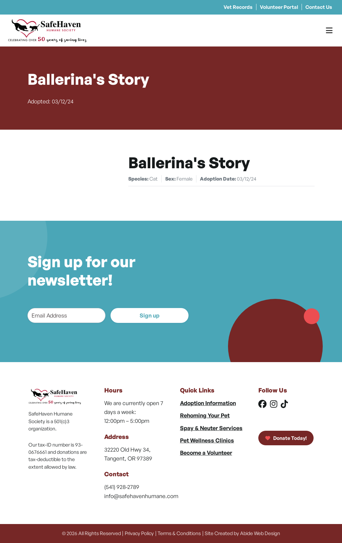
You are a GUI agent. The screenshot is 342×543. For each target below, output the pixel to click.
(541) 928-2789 (121, 486)
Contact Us (318, 7)
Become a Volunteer (206, 452)
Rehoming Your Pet (205, 415)
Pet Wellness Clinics (207, 440)
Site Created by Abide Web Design (242, 533)
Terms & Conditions (179, 533)
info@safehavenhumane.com (141, 495)
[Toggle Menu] (329, 30)
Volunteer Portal (279, 7)
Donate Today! (286, 438)
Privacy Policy (139, 533)
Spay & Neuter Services (211, 427)
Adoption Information (208, 402)
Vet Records (238, 7)
